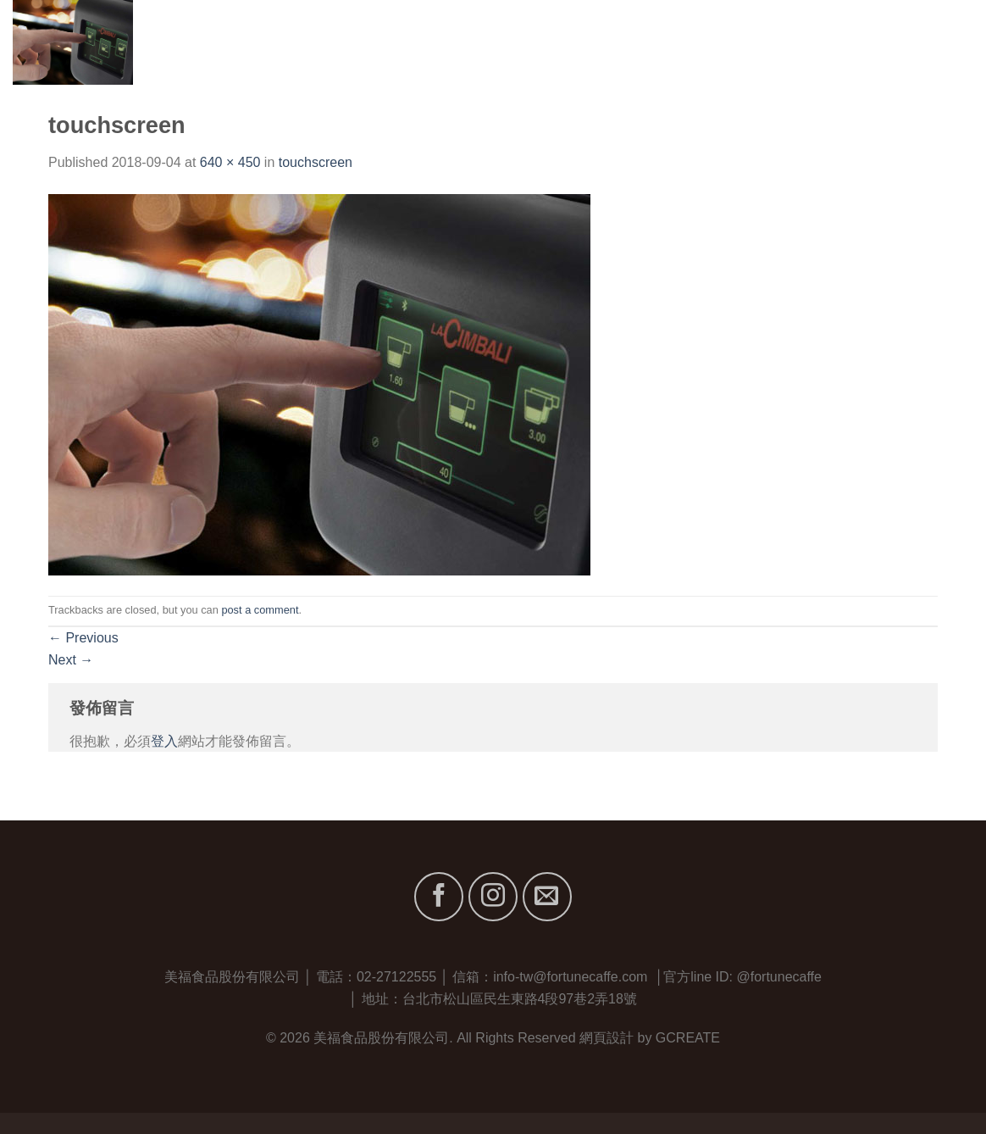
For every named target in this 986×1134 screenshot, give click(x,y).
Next (70, 660)
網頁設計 (606, 1038)
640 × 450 (230, 162)
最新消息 (867, 42)
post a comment (259, 609)
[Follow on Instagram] (493, 896)
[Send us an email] (547, 896)
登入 (164, 741)
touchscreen (315, 162)
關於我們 (679, 42)
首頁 (617, 42)
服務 (805, 42)
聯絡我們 (945, 42)
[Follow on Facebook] (438, 896)
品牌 (749, 42)
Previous (83, 638)
